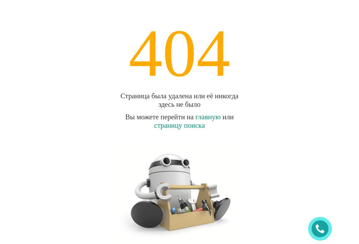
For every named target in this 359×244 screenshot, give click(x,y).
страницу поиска (179, 125)
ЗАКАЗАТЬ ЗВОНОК (323, 229)
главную (208, 117)
